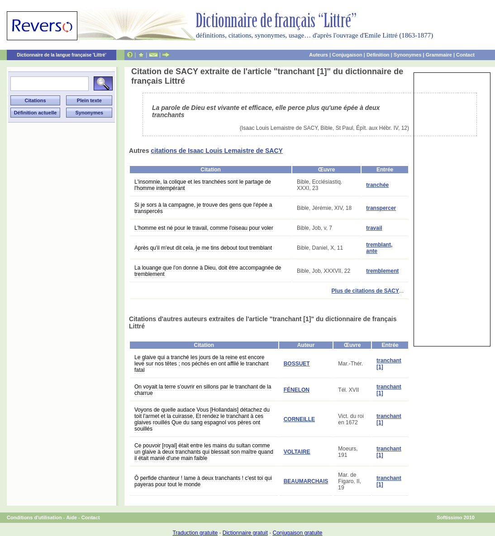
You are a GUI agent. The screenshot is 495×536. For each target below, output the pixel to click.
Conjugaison (347, 54)
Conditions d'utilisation (34, 517)
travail (374, 228)
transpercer (381, 208)
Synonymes (408, 54)
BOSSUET (297, 363)
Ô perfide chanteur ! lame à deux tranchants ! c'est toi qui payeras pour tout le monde (203, 481)
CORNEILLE (299, 419)
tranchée (377, 185)
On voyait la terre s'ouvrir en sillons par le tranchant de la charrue (202, 390)
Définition (378, 54)
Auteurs (318, 54)
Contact (465, 54)
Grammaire (439, 54)
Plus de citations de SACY (365, 291)
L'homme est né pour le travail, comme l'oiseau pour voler (203, 228)
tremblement (382, 271)
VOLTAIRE (297, 452)
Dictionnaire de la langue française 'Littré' (61, 54)
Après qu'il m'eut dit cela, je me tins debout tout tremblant (203, 248)
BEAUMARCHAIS (306, 481)
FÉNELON (296, 390)
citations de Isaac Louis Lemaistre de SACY (217, 150)
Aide (71, 517)
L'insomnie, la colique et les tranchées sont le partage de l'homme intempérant (202, 185)
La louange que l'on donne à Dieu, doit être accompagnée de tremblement (207, 271)
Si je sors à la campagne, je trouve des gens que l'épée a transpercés (203, 208)
